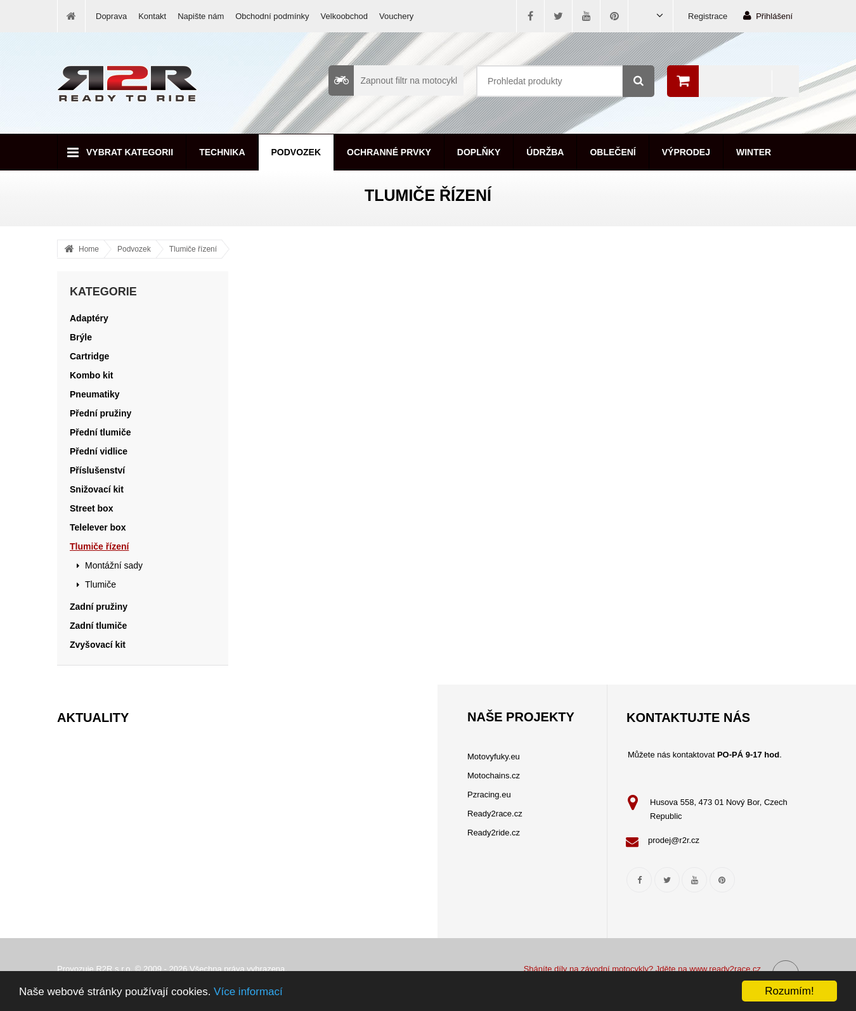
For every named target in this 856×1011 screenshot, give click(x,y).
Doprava (111, 16)
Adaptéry (89, 318)
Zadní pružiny (98, 607)
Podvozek (296, 152)
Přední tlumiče (100, 432)
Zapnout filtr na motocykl (392, 80)
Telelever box (98, 527)
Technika (222, 152)
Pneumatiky (95, 394)
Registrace (707, 16)
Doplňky (478, 152)
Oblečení (612, 152)
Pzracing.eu (489, 794)
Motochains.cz (493, 775)
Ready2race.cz (494, 813)
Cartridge (89, 356)
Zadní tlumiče (98, 626)
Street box (91, 508)
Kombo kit (91, 375)
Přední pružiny (100, 413)
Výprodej (686, 152)
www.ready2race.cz (725, 969)
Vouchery (396, 16)
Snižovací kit (97, 489)
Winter (753, 152)
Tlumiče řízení (193, 249)
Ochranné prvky (389, 152)
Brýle (81, 337)
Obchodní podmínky (272, 16)
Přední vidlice (98, 451)
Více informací (248, 992)
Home (89, 249)
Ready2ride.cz (493, 832)
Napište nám (201, 16)
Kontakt (152, 16)
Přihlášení (768, 15)
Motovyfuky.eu (493, 756)
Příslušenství (97, 470)
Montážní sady (114, 565)
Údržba (545, 152)
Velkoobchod (344, 16)
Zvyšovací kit (98, 645)
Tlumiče (100, 584)
